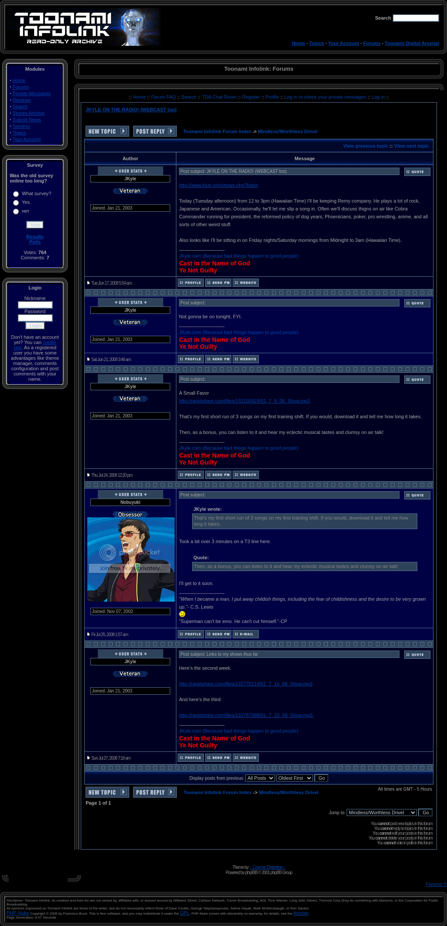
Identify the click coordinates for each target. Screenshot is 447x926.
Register (251, 97)
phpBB (251, 872)
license (300, 913)
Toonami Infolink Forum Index (217, 131)
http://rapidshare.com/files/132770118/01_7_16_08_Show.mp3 (246, 683)
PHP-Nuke (18, 913)
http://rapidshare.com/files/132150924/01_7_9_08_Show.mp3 (244, 400)
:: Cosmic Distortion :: (267, 867)
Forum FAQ (164, 97)
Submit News (27, 119)
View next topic (411, 145)
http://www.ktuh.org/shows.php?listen (218, 185)
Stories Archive (29, 113)
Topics (316, 43)
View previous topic (365, 145)
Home (298, 43)
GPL (184, 913)
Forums (372, 43)
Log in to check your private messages (326, 97)
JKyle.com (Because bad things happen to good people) (238, 255)
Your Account (343, 43)
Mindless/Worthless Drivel (288, 131)
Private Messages (32, 93)
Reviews (22, 100)
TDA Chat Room (220, 97)
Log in (378, 97)
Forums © (436, 884)
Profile (272, 97)
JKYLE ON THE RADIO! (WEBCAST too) (131, 109)
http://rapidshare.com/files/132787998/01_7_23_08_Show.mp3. (246, 715)
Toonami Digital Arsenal (412, 43)
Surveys (21, 126)
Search (20, 106)
